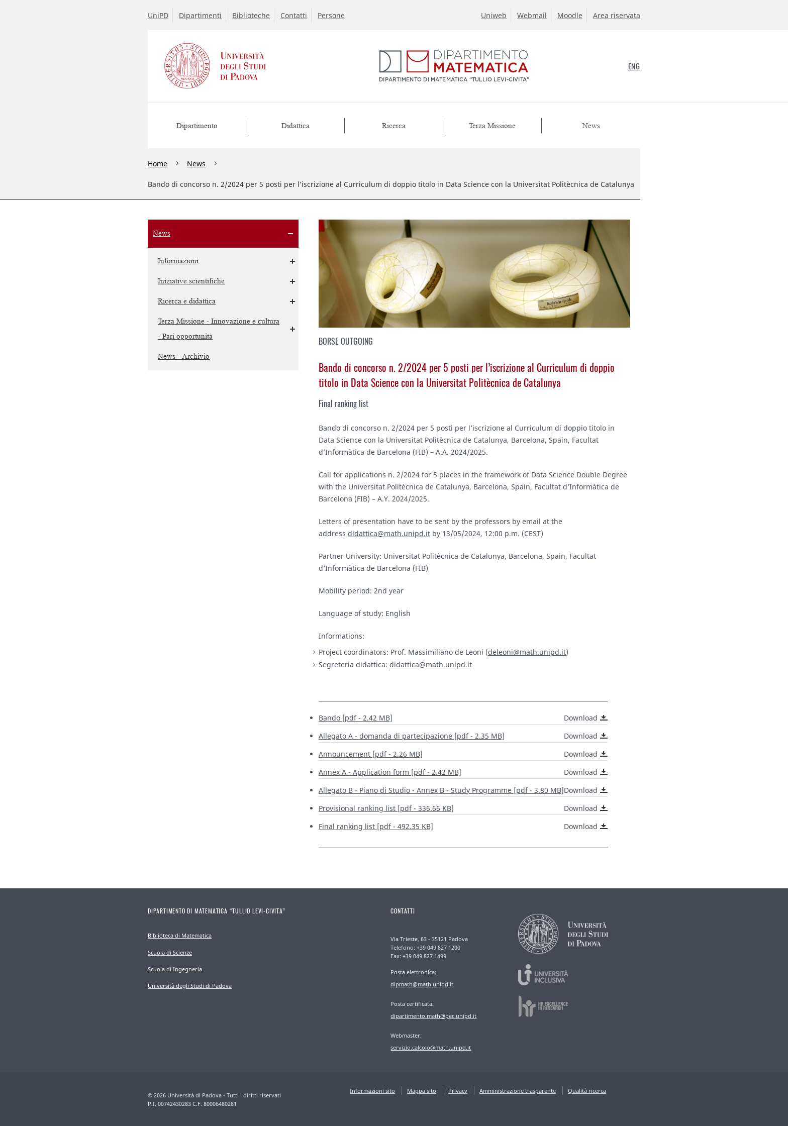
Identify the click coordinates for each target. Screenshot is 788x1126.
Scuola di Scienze (170, 952)
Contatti (293, 15)
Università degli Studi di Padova (190, 985)
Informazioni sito (372, 1090)
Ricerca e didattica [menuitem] (187, 301)
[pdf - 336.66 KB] (463, 808)
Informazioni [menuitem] (178, 261)
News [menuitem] (591, 126)
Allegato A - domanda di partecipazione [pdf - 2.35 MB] (463, 736)
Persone (331, 15)
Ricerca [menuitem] (394, 126)
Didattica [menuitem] (295, 126)
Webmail (532, 15)
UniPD (158, 15)
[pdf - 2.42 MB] (463, 772)
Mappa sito (421, 1090)
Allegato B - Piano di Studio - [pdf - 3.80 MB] (463, 790)
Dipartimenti (200, 15)
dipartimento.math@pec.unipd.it (433, 1015)
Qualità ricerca (587, 1090)
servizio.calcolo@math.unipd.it (430, 1047)
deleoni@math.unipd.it (527, 652)
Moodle (569, 15)
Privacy (457, 1090)
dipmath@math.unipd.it (421, 984)
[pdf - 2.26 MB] (463, 754)
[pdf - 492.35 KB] (463, 827)
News (196, 163)
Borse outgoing (346, 341)
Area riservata (616, 15)
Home (157, 163)
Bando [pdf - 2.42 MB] (463, 718)
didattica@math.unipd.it (389, 533)
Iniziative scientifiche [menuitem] (191, 281)
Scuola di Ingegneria (175, 969)
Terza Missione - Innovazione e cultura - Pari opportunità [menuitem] (218, 329)
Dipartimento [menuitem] (197, 126)
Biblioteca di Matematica (180, 935)
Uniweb (494, 15)
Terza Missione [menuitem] (492, 126)
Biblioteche (251, 15)
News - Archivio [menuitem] (184, 356)
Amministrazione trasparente (517, 1090)
